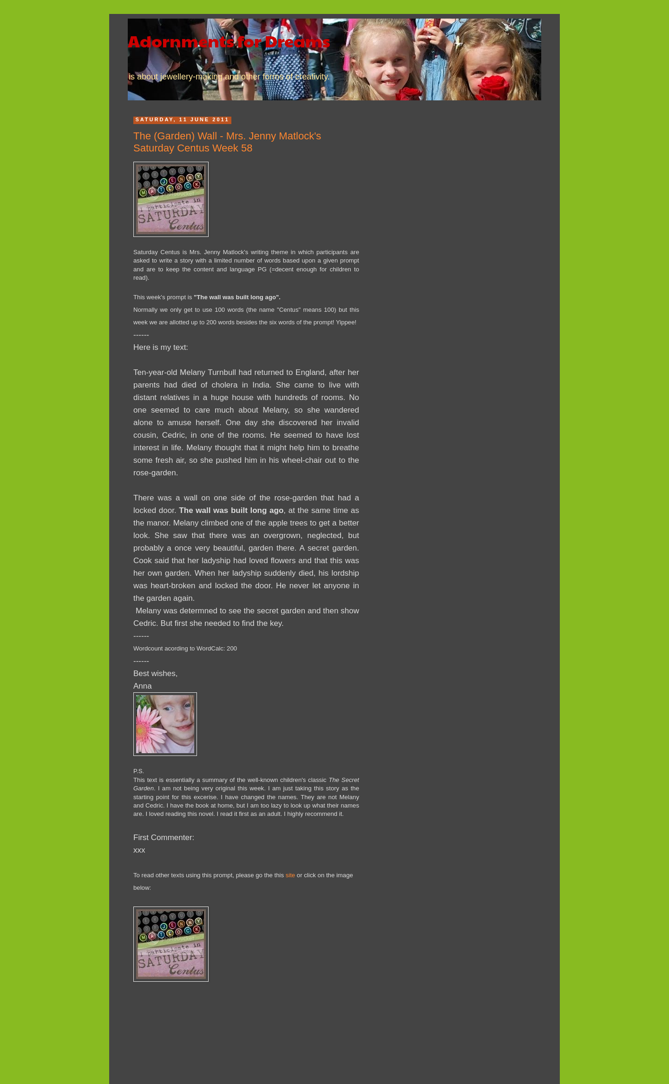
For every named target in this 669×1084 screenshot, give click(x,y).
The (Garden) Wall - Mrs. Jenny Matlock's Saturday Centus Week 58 (227, 142)
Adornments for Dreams (229, 40)
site (290, 875)
